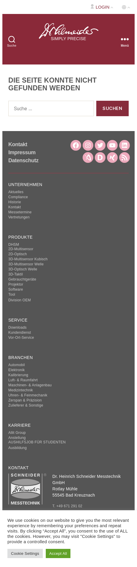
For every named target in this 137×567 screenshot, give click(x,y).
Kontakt (17, 144)
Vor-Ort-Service (21, 338)
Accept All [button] (58, 553)
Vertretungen (19, 217)
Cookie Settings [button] (25, 553)
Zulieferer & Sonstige (25, 405)
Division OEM (19, 300)
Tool (11, 294)
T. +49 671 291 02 (67, 506)
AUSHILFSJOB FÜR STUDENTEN (37, 442)
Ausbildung (17, 448)
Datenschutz (23, 160)
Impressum (22, 152)
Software (15, 289)
